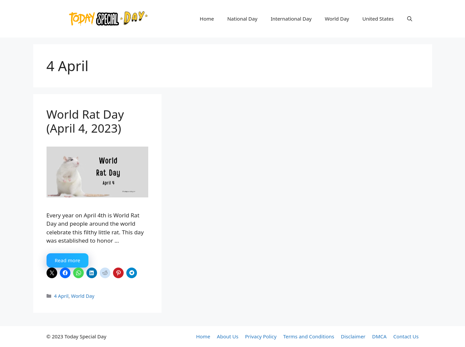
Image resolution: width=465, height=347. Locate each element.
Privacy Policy (261, 336)
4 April (61, 296)
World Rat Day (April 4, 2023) (85, 121)
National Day (242, 18)
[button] (410, 19)
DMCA (379, 336)
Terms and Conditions (308, 336)
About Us (228, 336)
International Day (291, 18)
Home (207, 18)
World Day (337, 18)
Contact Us (405, 336)
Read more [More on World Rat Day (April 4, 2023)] (67, 260)
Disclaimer (353, 336)
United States (378, 18)
